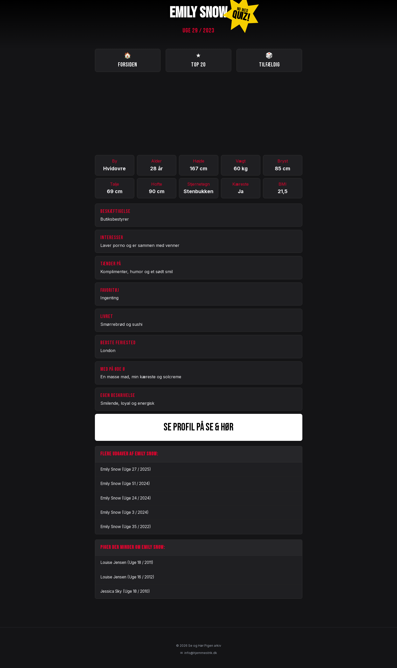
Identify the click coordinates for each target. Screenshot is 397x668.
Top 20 (198, 60)
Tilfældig (269, 60)
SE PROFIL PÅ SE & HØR (198, 427)
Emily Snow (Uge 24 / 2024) (125, 498)
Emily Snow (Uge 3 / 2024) (124, 512)
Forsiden (127, 60)
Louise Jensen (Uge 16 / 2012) (127, 577)
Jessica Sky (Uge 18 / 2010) (125, 591)
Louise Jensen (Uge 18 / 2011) (126, 562)
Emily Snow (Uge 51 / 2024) (125, 483)
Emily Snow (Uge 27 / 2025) (125, 469)
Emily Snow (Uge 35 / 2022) (125, 526)
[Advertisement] (198, 113)
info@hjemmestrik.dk (198, 653)
